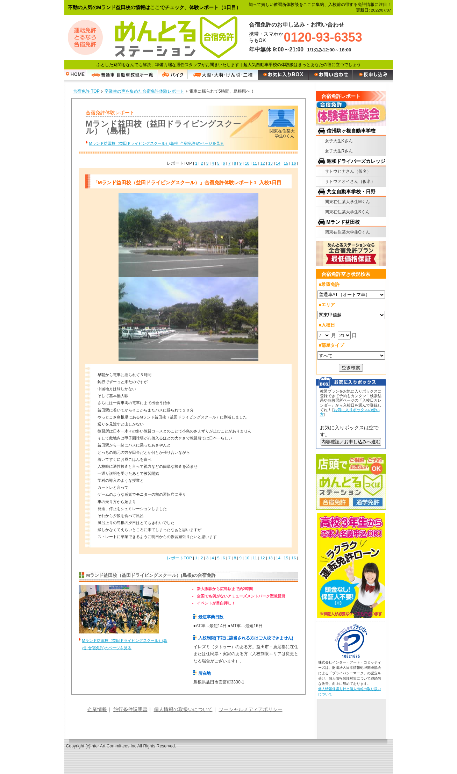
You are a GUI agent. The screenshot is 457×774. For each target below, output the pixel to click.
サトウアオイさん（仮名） (350, 181)
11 (254, 163)
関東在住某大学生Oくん (347, 232)
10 (247, 163)
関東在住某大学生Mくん (347, 201)
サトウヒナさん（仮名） (348, 171)
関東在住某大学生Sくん (347, 211)
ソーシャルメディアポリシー (251, 709)
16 (293, 163)
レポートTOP (179, 558)
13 (270, 163)
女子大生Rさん (339, 151)
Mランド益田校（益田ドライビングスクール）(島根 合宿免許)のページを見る (156, 143)
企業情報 (97, 709)
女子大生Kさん (339, 140)
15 (286, 163)
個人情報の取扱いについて (183, 709)
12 (262, 163)
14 (278, 163)
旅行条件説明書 (130, 709)
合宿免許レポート (340, 96)
